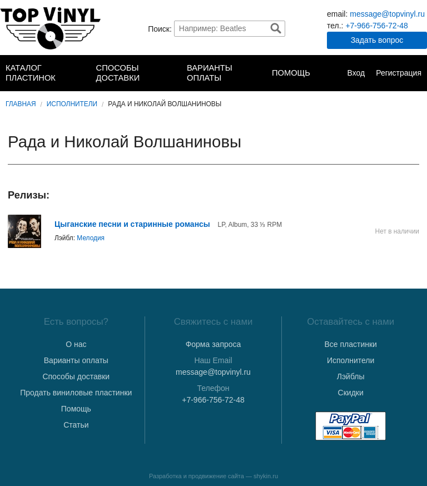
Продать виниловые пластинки (76, 392)
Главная (21, 104)
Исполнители (72, 104)
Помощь (291, 72)
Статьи (75, 424)
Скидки (351, 392)
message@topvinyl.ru (387, 13)
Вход (356, 72)
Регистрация (398, 72)
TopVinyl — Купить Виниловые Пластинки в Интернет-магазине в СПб (50, 28)
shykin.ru (266, 476)
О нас (76, 344)
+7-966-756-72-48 (376, 25)
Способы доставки (118, 72)
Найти (275, 28)
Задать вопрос (377, 40)
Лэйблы (351, 376)
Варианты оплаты (209, 72)
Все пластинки (350, 344)
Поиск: (160, 28)
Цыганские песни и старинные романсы (133, 224)
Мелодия (91, 238)
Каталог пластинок (31, 72)
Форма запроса (213, 344)
